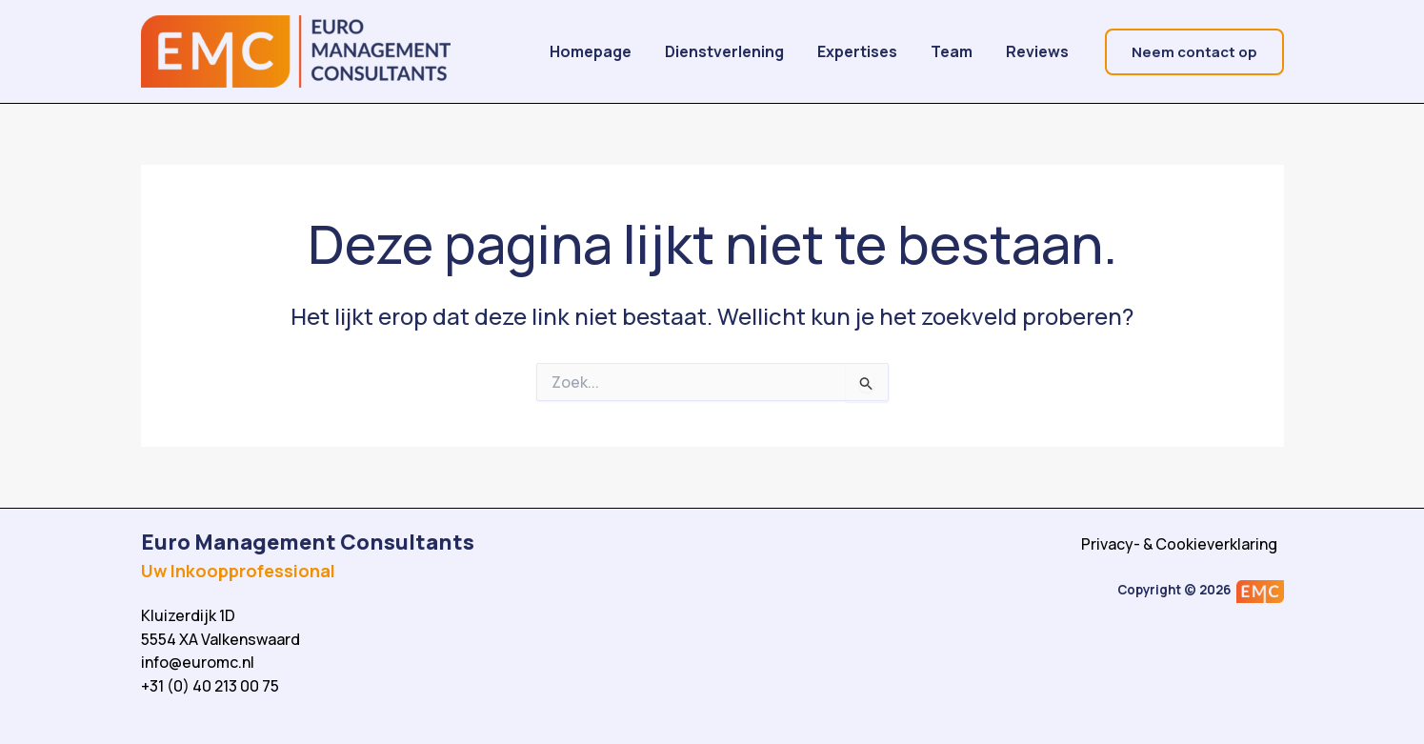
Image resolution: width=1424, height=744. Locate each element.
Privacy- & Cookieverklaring (1180, 543)
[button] (1194, 52)
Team (973, 51)
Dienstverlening (774, 51)
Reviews (1044, 51)
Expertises (893, 51)
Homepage (655, 51)
